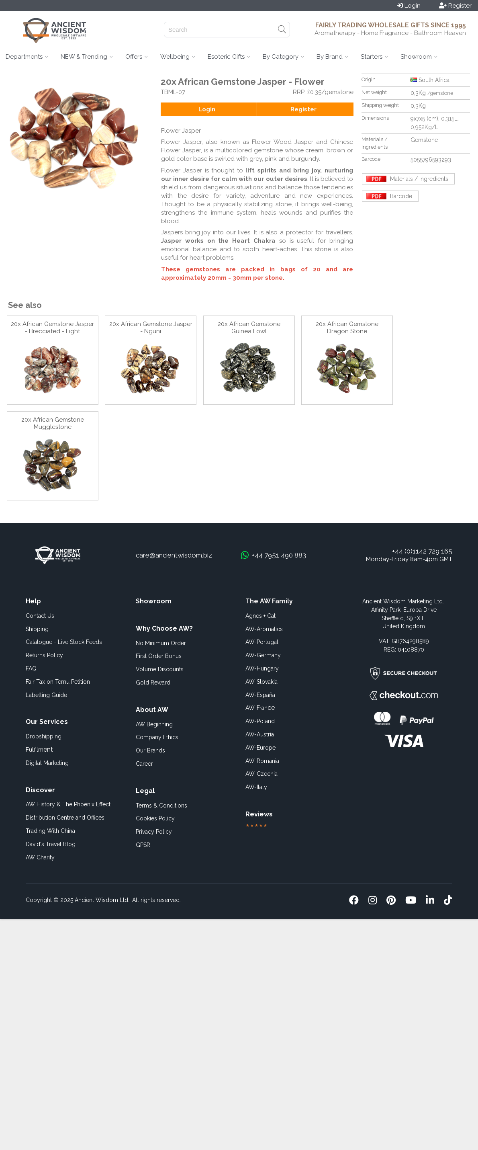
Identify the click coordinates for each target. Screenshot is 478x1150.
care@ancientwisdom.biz (174, 555)
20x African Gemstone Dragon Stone (347, 327)
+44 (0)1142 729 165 (422, 551)
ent (39, 749)
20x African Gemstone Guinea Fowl (249, 327)
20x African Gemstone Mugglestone (52, 423)
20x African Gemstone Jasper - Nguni (150, 327)
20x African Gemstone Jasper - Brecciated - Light (52, 327)
